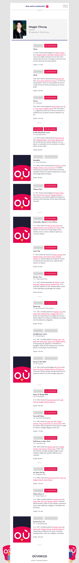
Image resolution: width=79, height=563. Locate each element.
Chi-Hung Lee (59, 369)
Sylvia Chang (51, 449)
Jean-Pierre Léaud (49, 257)
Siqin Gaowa (43, 449)
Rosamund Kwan (57, 529)
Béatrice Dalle (59, 55)
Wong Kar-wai (59, 79)
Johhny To (58, 282)
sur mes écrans (51, 45)
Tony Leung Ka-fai (44, 423)
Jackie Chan (36, 314)
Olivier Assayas (60, 53)
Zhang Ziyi (48, 81)
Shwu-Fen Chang (38, 369)
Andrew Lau (58, 165)
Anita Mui (36, 284)
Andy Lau (52, 402)
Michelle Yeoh (55, 284)
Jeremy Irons (41, 195)
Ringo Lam (57, 339)
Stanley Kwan (51, 447)
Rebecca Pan (60, 140)
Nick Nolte (50, 55)
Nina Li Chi (51, 341)
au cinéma (38, 45)
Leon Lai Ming (48, 228)
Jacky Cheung (48, 480)
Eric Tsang (57, 228)
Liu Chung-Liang (56, 423)
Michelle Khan (45, 314)
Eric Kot (52, 168)
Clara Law (50, 421)
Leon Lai (46, 168)
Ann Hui (59, 367)
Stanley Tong (58, 312)
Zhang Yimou (56, 106)
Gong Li (54, 81)
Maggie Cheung (41, 55)
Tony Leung (40, 81)
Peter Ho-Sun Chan (53, 225)
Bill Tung (44, 501)
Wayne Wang (59, 193)
